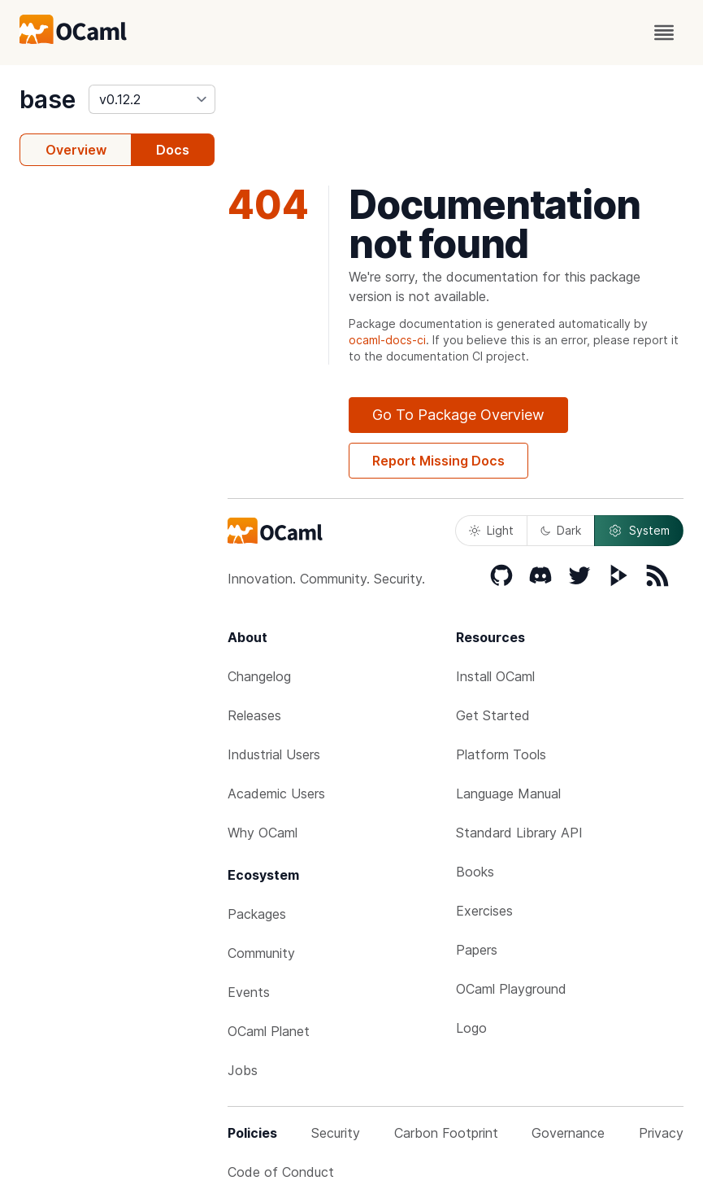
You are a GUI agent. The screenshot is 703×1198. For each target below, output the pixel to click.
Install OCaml (495, 676)
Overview (76, 150)
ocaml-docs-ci (387, 340)
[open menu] (664, 33)
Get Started (493, 715)
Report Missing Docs (438, 461)
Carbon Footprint (446, 1133)
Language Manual (508, 793)
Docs (172, 150)
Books (475, 872)
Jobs (243, 1070)
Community (261, 953)
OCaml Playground (511, 989)
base (48, 99)
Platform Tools (501, 754)
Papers (476, 950)
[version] (152, 99)
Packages (257, 914)
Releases (254, 715)
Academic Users (276, 793)
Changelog (259, 676)
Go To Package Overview (458, 414)
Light (491, 530)
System (639, 530)
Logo (471, 1028)
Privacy (661, 1133)
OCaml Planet (269, 1031)
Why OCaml (262, 832)
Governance (568, 1133)
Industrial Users (274, 754)
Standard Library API (519, 832)
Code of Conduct (281, 1172)
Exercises (484, 911)
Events (249, 992)
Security (335, 1133)
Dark (560, 530)
